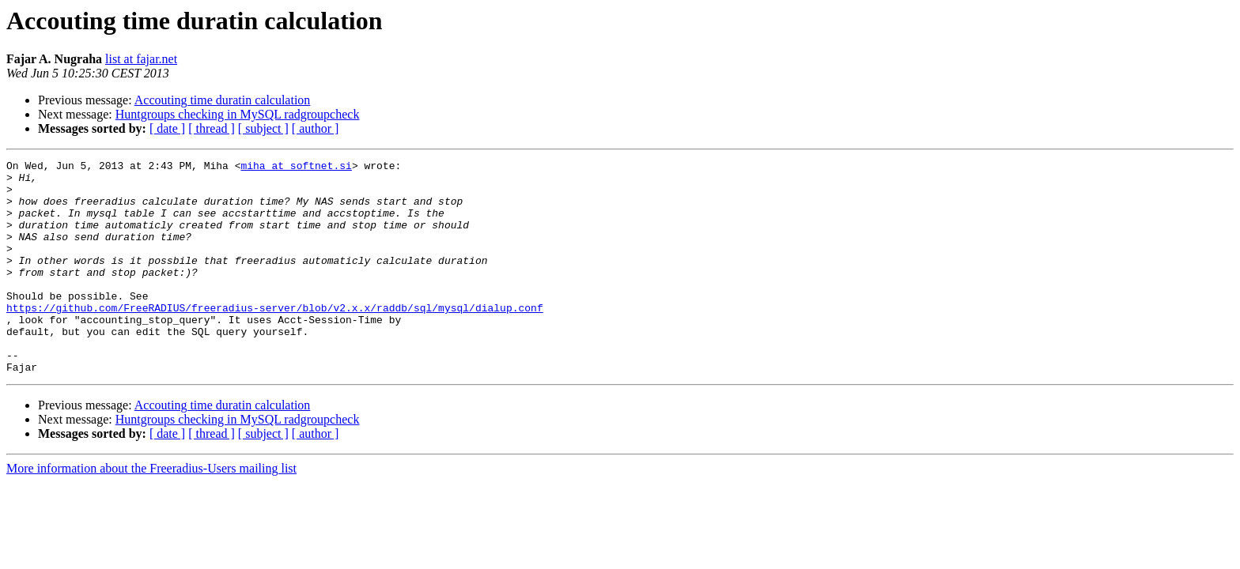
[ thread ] (211, 128)
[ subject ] (263, 128)
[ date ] (167, 128)
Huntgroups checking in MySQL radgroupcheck (237, 114)
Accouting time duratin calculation (222, 100)
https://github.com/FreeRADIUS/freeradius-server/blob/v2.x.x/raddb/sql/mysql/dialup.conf (274, 338)
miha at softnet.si (295, 167)
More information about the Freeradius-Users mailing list (151, 511)
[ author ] (315, 128)
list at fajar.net (141, 59)
